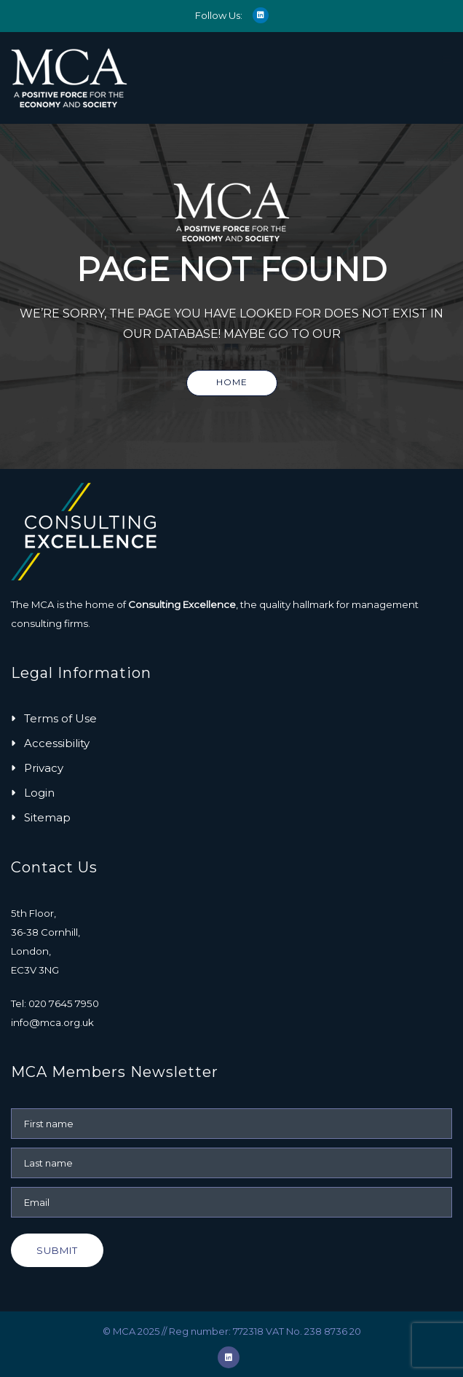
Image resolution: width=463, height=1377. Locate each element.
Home (232, 381)
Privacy (43, 768)
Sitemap (47, 817)
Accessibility (57, 743)
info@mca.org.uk (52, 1022)
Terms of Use (60, 718)
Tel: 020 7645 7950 (55, 1003)
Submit (57, 1250)
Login (39, 793)
